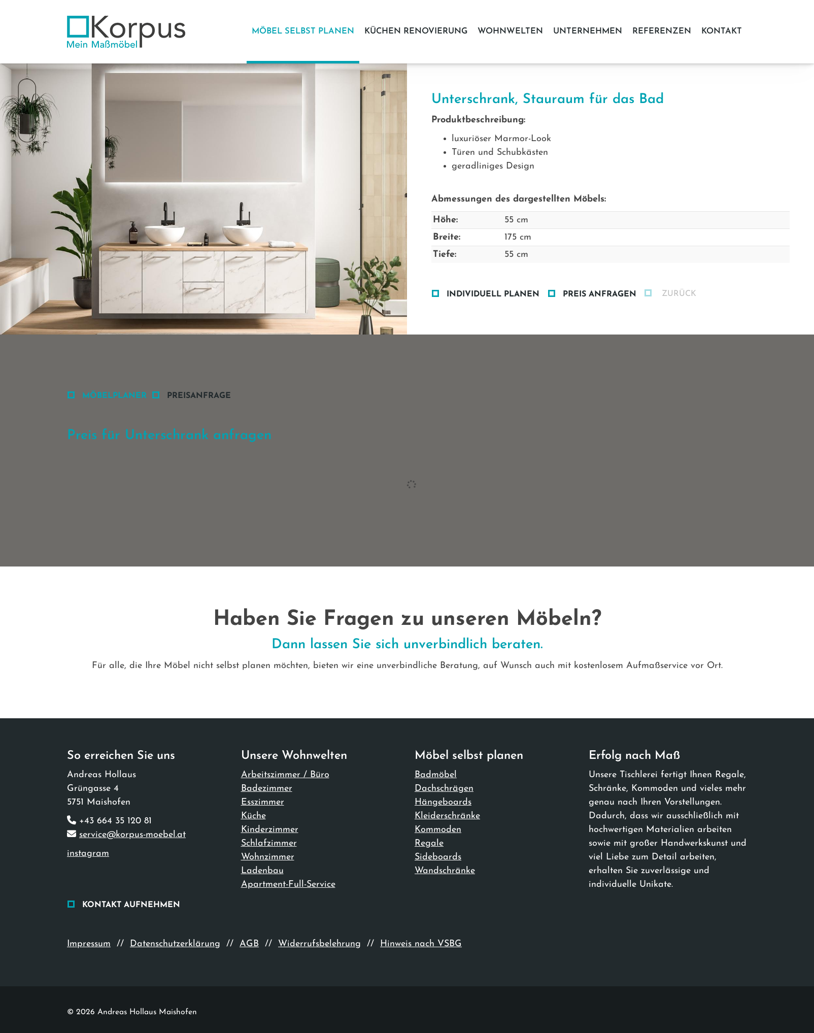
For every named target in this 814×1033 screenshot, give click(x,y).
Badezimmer (266, 788)
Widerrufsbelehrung (319, 944)
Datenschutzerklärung (175, 944)
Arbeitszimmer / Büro (285, 775)
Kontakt (721, 31)
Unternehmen (587, 31)
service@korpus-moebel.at (132, 835)
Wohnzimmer (267, 857)
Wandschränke (445, 871)
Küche (253, 816)
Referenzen (661, 31)
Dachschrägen (444, 788)
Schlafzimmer (269, 843)
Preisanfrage (199, 396)
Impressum (89, 944)
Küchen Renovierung (415, 31)
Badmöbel (436, 775)
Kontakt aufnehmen (131, 905)
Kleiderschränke (447, 816)
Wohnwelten (510, 31)
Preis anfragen (599, 294)
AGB (249, 944)
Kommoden (438, 830)
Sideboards (438, 857)
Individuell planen (493, 294)
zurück (677, 294)
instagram (88, 853)
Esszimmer (262, 802)
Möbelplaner (114, 396)
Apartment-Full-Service (288, 884)
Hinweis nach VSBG (421, 944)
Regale (429, 843)
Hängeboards (443, 802)
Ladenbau (262, 871)
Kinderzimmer (269, 830)
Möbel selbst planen (303, 31)
